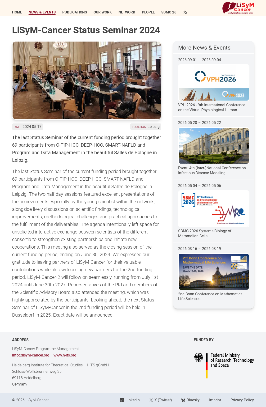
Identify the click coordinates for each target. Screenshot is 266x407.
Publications (74, 12)
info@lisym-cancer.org (30, 355)
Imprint (215, 400)
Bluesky (190, 400)
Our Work (103, 12)
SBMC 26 (168, 12)
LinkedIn (130, 400)
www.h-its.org (65, 355)
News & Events (42, 12)
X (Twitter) (160, 400)
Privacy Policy (242, 400)
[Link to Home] (238, 8)
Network (126, 12)
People (148, 12)
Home (17, 12)
